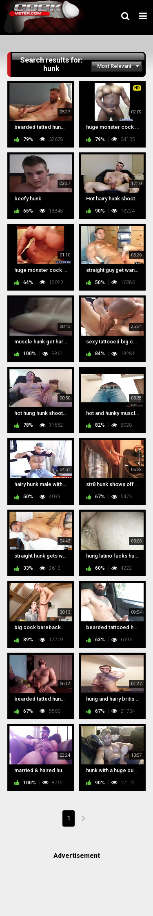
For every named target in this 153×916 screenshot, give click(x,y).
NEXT (83, 818)
